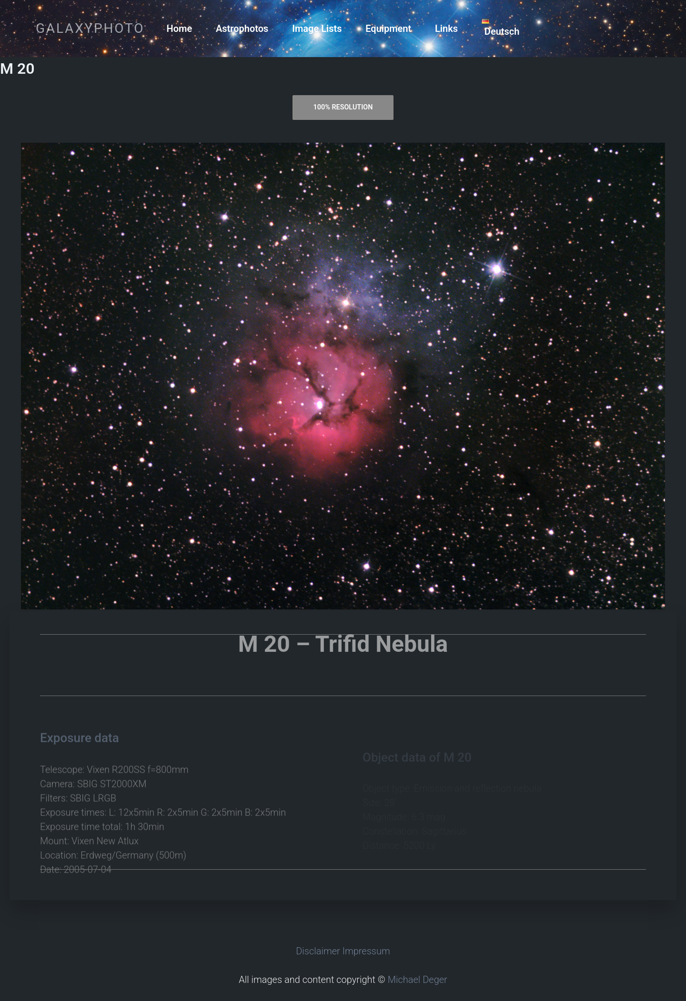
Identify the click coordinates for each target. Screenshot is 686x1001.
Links (446, 28)
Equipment (388, 28)
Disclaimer (318, 951)
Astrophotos (242, 28)
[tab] (343, 107)
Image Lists (317, 28)
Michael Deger (417, 979)
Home (179, 28)
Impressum (366, 951)
